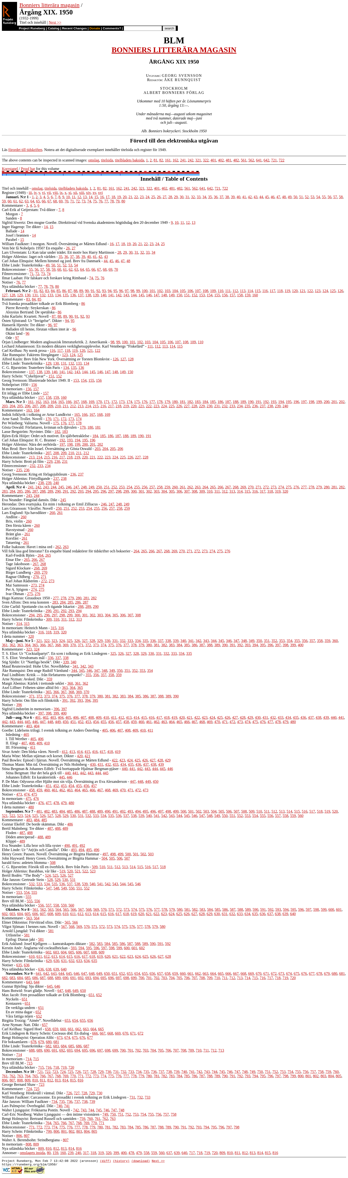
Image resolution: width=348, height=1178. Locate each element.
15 (96, 197)
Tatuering (13, 543)
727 (85, 1072)
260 (175, 487)
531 (80, 816)
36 (216, 197)
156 (225, 295)
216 (103, 406)
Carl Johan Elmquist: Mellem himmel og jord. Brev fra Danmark (51, 261)
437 (311, 717)
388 (209, 645)
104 (175, 291)
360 (335, 641)
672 (274, 974)
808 (20, 1080)
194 (281, 402)
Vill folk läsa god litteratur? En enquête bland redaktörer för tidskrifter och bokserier (66, 551)
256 (144, 487)
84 (53, 291)
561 (244, 160)
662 (198, 974)
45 (267, 197)
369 (65, 645)
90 (87, 291)
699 (134, 978)
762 (12, 1076)
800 (300, 1076)
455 (103, 722)
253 (121, 487)
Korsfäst (12, 538)
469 (209, 722)
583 (202, 910)
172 (114, 402)
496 (153, 811)
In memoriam (12, 389)
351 (267, 641)
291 (65, 491)
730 (108, 1072)
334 (138, 641)
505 (221, 811)
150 (179, 295)
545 (187, 816)
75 (95, 201)
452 (80, 722)
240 (285, 406)
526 (43, 816)
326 (77, 641)
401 (213, 160)
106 (190, 291)
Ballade (11, 231)
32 (193, 197)
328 (92, 641)
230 (209, 406)
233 (232, 406)
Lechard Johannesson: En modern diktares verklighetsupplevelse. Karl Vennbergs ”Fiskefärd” (73, 346)
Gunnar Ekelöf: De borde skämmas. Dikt (33, 824)
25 (153, 197)
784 (179, 1076)
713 (240, 978)
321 (198, 160)
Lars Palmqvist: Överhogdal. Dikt (27, 1106)
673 (281, 974)
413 (129, 717)
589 (248, 910)
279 (319, 487)
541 (156, 816)
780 (149, 1076)
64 (32, 201)
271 (258, 487)
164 (53, 402)
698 (126, 978)
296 (103, 491)
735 (146, 1072)
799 (293, 1076)
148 (164, 295)
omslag (93, 160)
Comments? (112, 28)
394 (255, 645)
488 (92, 811)
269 (243, 487)
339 (176, 641)
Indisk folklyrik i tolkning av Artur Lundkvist (36, 415)
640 (293, 914)
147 (156, 295)
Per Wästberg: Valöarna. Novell (26, 423)
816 (80, 1080)
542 (164, 816)
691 (73, 978)
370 (73, 645)
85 (58, 291)
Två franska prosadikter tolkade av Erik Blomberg (40, 304)
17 (108, 197)
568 (88, 910)
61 (15, 201)
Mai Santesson (17, 585)
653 (130, 974)
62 (21, 201)
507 (236, 811)
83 (47, 291)
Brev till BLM (13, 901)
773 (96, 1076)
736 (154, 1072)
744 (214, 1072)
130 (27, 295)
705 (179, 978)
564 (58, 910)
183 (197, 402)
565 (66, 910)
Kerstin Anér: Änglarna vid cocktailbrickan (35, 948)
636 (262, 914)
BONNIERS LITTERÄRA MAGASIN (174, 50)
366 (43, 645)
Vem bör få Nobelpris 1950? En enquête (32, 248)
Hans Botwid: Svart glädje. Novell (28, 991)
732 (123, 1072)
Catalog (54, 28)
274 (281, 487)
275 (288, 487)
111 (228, 291)
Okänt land (14, 333)
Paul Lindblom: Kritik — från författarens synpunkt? (42, 675)
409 (98, 717)
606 (35, 914)
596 (301, 910)
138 (88, 295)
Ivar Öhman (15, 594)
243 (46, 487)
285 (20, 491)
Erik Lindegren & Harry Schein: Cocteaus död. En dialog (45, 1033)
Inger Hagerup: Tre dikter (21, 227)
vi (43, 193)
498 (168, 811)
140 (103, 295)
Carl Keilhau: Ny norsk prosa (24, 350)
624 (171, 914)
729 (101, 1072)
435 (295, 717)
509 (251, 811)
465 (179, 722)
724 (63, 1072)
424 (212, 717)
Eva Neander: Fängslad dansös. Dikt (29, 500)
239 (277, 406)
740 (184, 1072)
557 (278, 816)
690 (65, 978)
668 (243, 974)
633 (240, 914)
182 (190, 402)
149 (171, 295)
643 (54, 974)
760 (336, 1072)
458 (126, 722)
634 (247, 914)
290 (58, 491)
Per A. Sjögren (17, 589)
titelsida (107, 160)
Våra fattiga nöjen (19, 1016)
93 (104, 291)
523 (20, 816)
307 (187, 491)
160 (255, 295)
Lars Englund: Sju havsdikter (24, 513)
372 (88, 645)
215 (95, 406)
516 (304, 811)
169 (91, 402)
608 (50, 914)
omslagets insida (32, 1153)
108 (205, 291)
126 (340, 291)
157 (232, 295)
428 (242, 717)
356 (304, 641)
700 (141, 978)
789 (217, 1076)
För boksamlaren (14, 1042)
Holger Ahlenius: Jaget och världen (28, 257)
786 (194, 1076)
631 (224, 914)
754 (290, 1072)
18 (113, 197)
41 (244, 197)
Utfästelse (13, 935)
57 (335, 197)
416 (151, 717)
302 (149, 491)
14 (90, 197)
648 (92, 974)
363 (20, 645)
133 (50, 295)
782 (164, 1076)
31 (187, 197)
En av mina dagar (19, 1012)
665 (221, 974)
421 (189, 717)
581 (187, 910)
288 (43, 491)
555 (263, 816)
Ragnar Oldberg (18, 577)
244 (53, 487)
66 (44, 201)
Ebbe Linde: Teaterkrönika (22, 265)
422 (197, 717)
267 (228, 487)
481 (228, 160)
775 (111, 1076)
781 (156, 1076)
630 (217, 914)
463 (164, 722)
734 (139, 1072)
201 (334, 402)
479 (285, 722)
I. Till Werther (16, 739)
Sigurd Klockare (18, 568)
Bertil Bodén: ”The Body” (22, 875)
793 (247, 1076)
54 (318, 197)
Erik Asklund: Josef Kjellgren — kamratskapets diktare (44, 944)
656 (152, 974)
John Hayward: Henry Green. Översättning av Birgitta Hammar (50, 858)
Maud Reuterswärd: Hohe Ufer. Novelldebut (35, 666)
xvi (100, 193)
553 (247, 816)
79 (117, 201)
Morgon (12, 214)
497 (160, 811)
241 (183, 160)
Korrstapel (10, 169)
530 (73, 816)
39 (233, 197)
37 (221, 197)
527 (50, 816)
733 (131, 1072)
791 (232, 1076)
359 (327, 641)
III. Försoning (16, 747)
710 (217, 978)
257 (152, 487)
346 (229, 641)
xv (94, 193)
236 (255, 406)
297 (111, 491)
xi (69, 193)
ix (61, 193)
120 (295, 291)
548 (209, 816)
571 (111, 910)
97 (126, 291)
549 (217, 816)
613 (88, 914)
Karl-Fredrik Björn (20, 555)
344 (213, 641)
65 (38, 201)
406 (76, 717)
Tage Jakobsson (18, 564)
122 (310, 291)
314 (240, 491)
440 (333, 717)
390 (225, 645)
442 (5, 722)
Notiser (7, 282)
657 (160, 974)
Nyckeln (12, 999)
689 (58, 978)
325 (69, 641)
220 (133, 406)
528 (58, 816)
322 (206, 160)
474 (247, 722)
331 (115, 641)
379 (141, 645)
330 (107, 641)
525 (35, 816)
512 (274, 811)
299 (126, 491)
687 (43, 978)
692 (80, 978)
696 (111, 978)
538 (134, 816)
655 (145, 974)
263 (197, 487)
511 (266, 811)
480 (293, 722)
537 (126, 816)
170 (99, 402)
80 (123, 201)
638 (277, 914)
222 (148, 406)
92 (98, 291)
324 (62, 641)
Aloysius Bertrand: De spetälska (30, 312)
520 (335, 811)
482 (236, 160)
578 (164, 910)
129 (20, 295)
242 (190, 160)
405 (68, 717)
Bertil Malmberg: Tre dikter (23, 828)
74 (89, 201)
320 (285, 491)
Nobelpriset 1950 (15, 385)
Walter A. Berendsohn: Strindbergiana (31, 1140)
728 (93, 1072)
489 (100, 811)
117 (272, 291)
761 (5, 1076)
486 (77, 811)
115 (257, 291)
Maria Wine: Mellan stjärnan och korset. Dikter (38, 756)
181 (182, 402)
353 (282, 641)
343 (206, 641)
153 (202, 295)
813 (57, 1080)
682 (5, 978)
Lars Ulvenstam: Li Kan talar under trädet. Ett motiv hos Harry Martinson (58, 252)
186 (220, 402)
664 (213, 974)
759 (328, 1072)
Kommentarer (12, 205)
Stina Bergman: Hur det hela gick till (34, 773)
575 (141, 910)
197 (304, 402)
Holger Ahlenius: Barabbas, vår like (29, 871)
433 (280, 717)
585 (217, 910)
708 (202, 978)
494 (138, 811)
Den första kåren (18, 525)
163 (46, 402)
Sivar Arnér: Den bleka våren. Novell (30, 752)
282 (341, 487)
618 (126, 914)
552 (240, 816)
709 (209, 978)
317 (262, 491)
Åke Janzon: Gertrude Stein (23, 880)
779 (141, 1076)
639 (285, 914)
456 (111, 722)
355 (297, 641)
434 (288, 717)
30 (181, 197)
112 (235, 291)
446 (35, 722)
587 (232, 910)
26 (159, 197)
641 (259, 160)
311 (217, 491)
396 (270, 645)
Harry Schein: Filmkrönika (22, 619)
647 (84, 974)
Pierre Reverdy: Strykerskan (27, 308)
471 (225, 722)
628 (202, 914)
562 (251, 160)
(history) (121, 1161)
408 (91, 717)
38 (227, 197)
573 (126, 910)
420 (182, 717)
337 (160, 641)
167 (76, 402)
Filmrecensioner (14, 274)
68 (55, 201)
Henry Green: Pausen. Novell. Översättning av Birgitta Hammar (50, 854)
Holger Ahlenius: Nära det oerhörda (29, 444)
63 (26, 201)
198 (311, 402)
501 (191, 811)
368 (58, 645)
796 (270, 1076)
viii (55, 193)
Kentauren (14, 1003)
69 (61, 201)
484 (62, 811)
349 (251, 641)
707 (194, 978)
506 (229, 811)
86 (64, 291)
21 (130, 197)
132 (43, 295)
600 (331, 910)
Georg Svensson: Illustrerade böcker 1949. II (36, 380)
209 (50, 406)
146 (149, 295)
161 (168, 160)
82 (161, 160)
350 (259, 641)
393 (247, 645)
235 (247, 406)
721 (274, 160)
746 (230, 1072)
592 (270, 910)
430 (258, 717)
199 (319, 402)
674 (289, 974)
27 (164, 197)
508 (244, 811)
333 (130, 641)
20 (125, 197)
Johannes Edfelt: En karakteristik (31, 777)
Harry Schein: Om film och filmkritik (30, 700)
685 (27, 978)
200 (326, 402)
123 (318, 291)
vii (49, 193)
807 (12, 1080)
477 (270, 722)
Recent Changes (74, 28)
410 (106, 717)
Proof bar (28, 169)
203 (5, 406)
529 (65, 816)
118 (280, 291)
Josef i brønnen (17, 235)
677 (312, 974)
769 (65, 1076)
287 (35, 491)
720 (293, 978)
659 (175, 974)
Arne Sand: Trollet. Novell (22, 419)
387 (202, 645)
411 (113, 717)
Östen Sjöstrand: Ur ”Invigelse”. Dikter (32, 321)
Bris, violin (14, 521)
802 (316, 1076)
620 (141, 914)
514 (289, 811)
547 (202, 816)
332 (122, 641)
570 (103, 910)
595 (293, 910)
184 (205, 402)
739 (176, 1072)
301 (141, 491)
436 (303, 717)
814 (65, 1080)
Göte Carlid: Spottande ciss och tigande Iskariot (38, 607)
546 (194, 816)
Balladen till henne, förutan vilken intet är (37, 329)
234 (240, 406)
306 (179, 491)
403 (53, 717)
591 (263, 910)
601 (339, 910)
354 (289, 641)
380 (149, 645)
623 (164, 914)
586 (225, 910)
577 (157, 910)
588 (240, 910)
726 (78, 1072)
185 (212, 402)
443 (12, 722)
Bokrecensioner (14, 269)
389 (217, 645)
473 (240, 722)
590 (255, 910)
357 (312, 641)
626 (186, 914)
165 (61, 402)
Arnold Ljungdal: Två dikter (23, 931)
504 (213, 811)
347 (236, 641)
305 (171, 491)
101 (152, 291)
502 (198, 811)
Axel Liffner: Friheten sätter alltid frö (30, 688)
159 (247, 295)
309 (202, 491)
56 (329, 197)
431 (265, 717)
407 (83, 717)
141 (111, 295)
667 (236, 974)
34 (204, 197)
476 (263, 722)
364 (27, 645)
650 (107, 974)
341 (191, 641)
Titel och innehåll (15, 188)
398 (285, 645)
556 (270, 816)
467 (194, 722)
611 (73, 914)
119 (287, 291)
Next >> (55, 22)
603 (12, 914)
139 (96, 295)
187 (228, 402)
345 (221, 641)
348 (244, 641)
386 (194, 645)
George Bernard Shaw (19, 1084)
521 (5, 816)
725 (70, 1072)
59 (4, 201)
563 (50, 910)
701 (149, 978)
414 (136, 717)
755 (298, 1072)
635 (255, 914)
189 (243, 402)
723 (55, 1072)
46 (273, 197)
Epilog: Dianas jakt (20, 939)
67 (49, 201)
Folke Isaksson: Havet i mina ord (27, 547)
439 (326, 717)
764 (27, 1076)
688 (50, 978)
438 (318, 717)
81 (155, 160)
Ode (9, 338)
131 (35, 295)
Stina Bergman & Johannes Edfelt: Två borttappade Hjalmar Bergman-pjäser (60, 769)
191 (258, 402)
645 (69, 974)
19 (119, 197)
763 (20, 1076)
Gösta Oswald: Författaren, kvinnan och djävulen (39, 427)
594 (285, 910)
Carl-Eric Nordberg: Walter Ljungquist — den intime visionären (50, 1114)
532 (88, 816)
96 (121, 291)
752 (275, 1072)
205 (20, 406)
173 (121, 402)
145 (141, 295)
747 (237, 1072)
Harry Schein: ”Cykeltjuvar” (23, 376)
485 (69, 811)
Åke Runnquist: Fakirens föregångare (30, 355)
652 (122, 974)
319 (277, 491)
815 (73, 1080)
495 (145, 811)
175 (137, 402)
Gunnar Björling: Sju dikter (23, 986)
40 (238, 197)
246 (68, 487)
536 (118, 816)
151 (187, 295)
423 (204, 717)
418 (166, 717)
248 (84, 487)
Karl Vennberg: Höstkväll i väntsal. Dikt (32, 1093)
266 (220, 487)
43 (255, 197)
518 (320, 811)
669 (251, 974)
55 (324, 197)
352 (274, 641)
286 (27, 491)
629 (209, 914)
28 (170, 197)
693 (88, 978)
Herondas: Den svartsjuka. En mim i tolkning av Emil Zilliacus (50, 504)
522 (12, 816)
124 (325, 291)
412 (121, 717)
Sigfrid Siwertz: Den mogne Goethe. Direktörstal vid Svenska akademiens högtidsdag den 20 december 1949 (85, 222)
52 (307, 197)
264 (205, 487)
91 (92, 291)
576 (149, 910)
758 (321, 1072)
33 (199, 197)
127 (5, 295)
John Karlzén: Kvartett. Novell (25, 316)
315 (247, 491)
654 (137, 974)
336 (153, 641)
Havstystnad (15, 530)
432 (273, 717)
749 (252, 1072)
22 (136, 197)
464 (171, 722)
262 (190, 487)
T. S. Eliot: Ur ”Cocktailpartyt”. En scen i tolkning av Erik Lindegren (54, 653)
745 (222, 1072)
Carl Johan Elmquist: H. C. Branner (29, 440)
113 (242, 291)
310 (209, 491)
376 (118, 645)
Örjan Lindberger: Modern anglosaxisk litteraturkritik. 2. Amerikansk (54, 342)
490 (107, 811)
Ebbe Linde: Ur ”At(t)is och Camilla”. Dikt (35, 850)
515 (297, 811)
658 (167, 974)
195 (288, 402)
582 (194, 910)
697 (118, 978)
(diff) (105, 1161)
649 (99, 974)
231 (217, 406)
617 (118, 914)
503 (206, 811)
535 (111, 816)
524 (27, 816)
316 (255, 491)
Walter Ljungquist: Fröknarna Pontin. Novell (36, 1110)
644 (61, 974)
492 (122, 811)
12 (79, 197)
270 (250, 487)
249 (91, 487)
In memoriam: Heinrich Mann (24, 628)
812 (50, 1080)
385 (187, 645)
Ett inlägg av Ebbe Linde (21, 393)
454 (96, 722)
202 (341, 402)
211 (65, 406)
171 (106, 402)
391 (232, 645)
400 (300, 645)
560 (300, 816)
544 (179, 816)
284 (12, 491)
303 (156, 491)
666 (228, 974)
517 (312, 811)
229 (202, 406)
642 (266, 160)
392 (240, 645)
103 (167, 291)
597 (308, 910)
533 (96, 816)
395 (263, 645)
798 (285, 1076)
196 (296, 402)
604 (20, 914)
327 (84, 641)
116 (265, 291)
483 (54, 811)
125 (333, 291)
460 (141, 722)
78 (112, 201)
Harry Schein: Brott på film (23, 461)
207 (35, 406)
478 (278, 722)
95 (115, 291)
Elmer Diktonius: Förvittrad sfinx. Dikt (31, 922)
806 (5, 1080)
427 (235, 717)
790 (225, 1076)
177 (152, 402)
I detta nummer (13, 636)
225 (171, 406)
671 (266, 974)
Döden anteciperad (20, 837)
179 (167, 402)
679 (327, 974)
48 (284, 197)
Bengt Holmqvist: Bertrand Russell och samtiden (39, 1119)
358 (320, 641)
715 (255, 978)
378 (134, 645)
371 (80, 645)
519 (327, 811)
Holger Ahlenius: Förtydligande (26, 479)
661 (190, 974)
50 (295, 197)
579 (172, 910)
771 (80, 1076)
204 (12, 406)
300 (134, 491)
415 (144, 717)
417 (159, 717)
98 (132, 291)
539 (141, 816)
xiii (81, 193)
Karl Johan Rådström (22, 581)
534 (103, 816)
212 (73, 406)
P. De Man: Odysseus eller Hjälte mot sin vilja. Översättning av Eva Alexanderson (64, 781)
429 (250, 717)
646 (76, 974)
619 (133, 914)
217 (111, 406)
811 (42, 1080)
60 (9, 201)
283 (5, 491)
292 (73, 491)
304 (164, 491)
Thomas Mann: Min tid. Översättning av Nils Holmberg (44, 764)
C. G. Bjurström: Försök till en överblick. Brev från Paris (45, 867)
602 (5, 914)
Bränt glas (13, 534)
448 (50, 722)
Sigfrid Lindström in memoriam (26, 709)
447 (43, 722)
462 (156, 722)
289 (50, 491)
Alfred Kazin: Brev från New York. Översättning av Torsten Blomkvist (56, 359)
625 (179, 914)
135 (65, 295)
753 (283, 1072)
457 (118, 722)
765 (35, 1076)
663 (205, 974)
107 (198, 291)
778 (134, 1076)
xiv (88, 193)
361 (5, 645)
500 (183, 811)
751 (267, 1072)
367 (50, 645)
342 (198, 641)
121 (302, 291)
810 (35, 1080)
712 (232, 978)
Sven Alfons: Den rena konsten (25, 602)
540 (149, 816)
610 (65, 914)
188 (235, 402)
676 (304, 974)
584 (210, 910)
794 (255, 1076)
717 (270, 978)
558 (285, 816)
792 (240, 1076)
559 (293, 816)
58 (341, 197)
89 (81, 291)
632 (232, 914)
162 (175, 160)
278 (311, 487)
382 (164, 645)
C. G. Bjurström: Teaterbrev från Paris (31, 368)
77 (106, 201)
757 (313, 1072)
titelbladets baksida (129, 160)
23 (142, 197)
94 (109, 291)
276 (296, 487)
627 (194, 914)
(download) (140, 1161)
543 (171, 816)
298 (118, 491)
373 (96, 645)
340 (183, 641)
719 (285, 978)
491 (115, 811)
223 (156, 406)
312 (224, 491)
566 (73, 910)
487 (84, 811)
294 (88, 491)
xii (75, 193)
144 (134, 295)
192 (266, 402)
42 (250, 197)
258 (159, 487)
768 (58, 1076)
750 (260, 1072)
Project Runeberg (32, 28)
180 (175, 402)
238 (270, 406)
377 (126, 645)
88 (75, 291)
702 (156, 978)
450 (65, 722)
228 (194, 406)
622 (156, 914)
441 (341, 717)
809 (27, 1080)
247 (76, 487)
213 (80, 406)
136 (73, 295)
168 (84, 402)
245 (61, 487)
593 (278, 910)
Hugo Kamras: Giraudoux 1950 (26, 598)
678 (319, 974)
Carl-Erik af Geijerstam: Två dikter (28, 210)
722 (281, 160)
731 (116, 1072)
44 (261, 197)
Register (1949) (14, 193)
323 (54, 641)
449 (58, 722)
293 (80, 491)
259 (167, 487)
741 (192, 1072)
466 (187, 722)
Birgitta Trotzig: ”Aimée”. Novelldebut (31, 1020)
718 (277, 978)
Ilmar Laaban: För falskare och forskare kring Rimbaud (44, 278)
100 (144, 291)
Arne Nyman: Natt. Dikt (20, 1025)
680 (334, 974)
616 (111, 914)
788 (209, 1076)
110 (220, 291)
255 (137, 487)
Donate (94, 28)
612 (80, 914)
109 (213, 291)
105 (182, 291)
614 (95, 914)
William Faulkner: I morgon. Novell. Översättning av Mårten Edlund (54, 244)
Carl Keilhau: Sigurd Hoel (22, 1029)
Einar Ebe (13, 560)
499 (176, 811)
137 (80, 295)
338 (168, 641)
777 (126, 1076)
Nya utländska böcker (18, 286)
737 (161, 1072)
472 (232, 722)
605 (27, 914)
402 (221, 160)
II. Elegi (12, 743)
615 (103, 914)
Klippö (11, 841)
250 (99, 487)
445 (27, 722)
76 (100, 201)
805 (338, 1076)
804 (331, 1076)
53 (312, 197)
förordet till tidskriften (25, 150)
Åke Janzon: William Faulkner (25, 1102)
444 (20, 722)
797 (278, 1076)
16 (102, 197)
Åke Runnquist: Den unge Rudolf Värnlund (35, 671)
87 (70, 291)
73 (83, 201)
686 (35, 978)
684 (20, 978)
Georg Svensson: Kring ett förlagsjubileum (34, 474)
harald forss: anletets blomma (24, 863)
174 (129, 402)
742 (199, 1072)
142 (118, 295)
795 (263, 1076)
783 (171, 1076)
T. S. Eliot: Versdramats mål (23, 658)
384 (179, 645)
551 (232, 816)
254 (129, 487)
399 (293, 645)
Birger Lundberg (18, 572)
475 (255, 722)
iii (30, 193)
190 (250, 402)
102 (160, 291)
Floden (11, 833)
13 (85, 197)
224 (164, 406)
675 (296, 974)
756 (305, 1072)
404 (61, 717)
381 (156, 645)
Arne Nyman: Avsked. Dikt (22, 679)
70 (66, 201)
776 (118, 1076)
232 (224, 406)
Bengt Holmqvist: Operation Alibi (28, 1038)
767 (50, 1076)
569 (96, 910)
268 (235, 487)
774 (103, 1076)
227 (186, 406)
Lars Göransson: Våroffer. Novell (27, 508)
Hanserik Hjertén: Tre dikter (23, 325)
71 (72, 201)
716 (262, 978)
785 (187, 1076)
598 (316, 910)
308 (194, 491)
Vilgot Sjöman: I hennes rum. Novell (30, 927)
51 (301, 197)
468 (202, 722)
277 (304, 487)
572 (119, 910)
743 (207, 1072)
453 (88, 722)
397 (278, 645)
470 (217, 722)
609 (58, 914)
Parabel (11, 240)
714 (247, 978)
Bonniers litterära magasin (49, 5)
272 (266, 487)
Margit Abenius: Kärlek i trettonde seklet (33, 683)
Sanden (11, 218)
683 (12, 978)
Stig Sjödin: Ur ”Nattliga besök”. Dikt (31, 662)
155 (217, 295)
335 (145, 641)
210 (58, 406)
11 (73, 197)
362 (12, 645)
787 (202, 1076)
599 (323, 910)
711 (224, 978)
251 (106, 487)
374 (103, 645)
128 (12, 295)
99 (138, 291)
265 (212, 487)
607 (43, 914)
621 (148, 914)
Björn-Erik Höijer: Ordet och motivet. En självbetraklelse (45, 436)
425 (220, 717)
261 (182, 487)
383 (171, 645)
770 (73, 1076)
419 (174, 717)
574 (134, 910)
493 (130, 811)
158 (240, 295)
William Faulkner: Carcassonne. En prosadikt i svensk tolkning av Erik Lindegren (64, 1097)
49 (290, 197)
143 (126, 295)
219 (126, 406)
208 (43, 406)
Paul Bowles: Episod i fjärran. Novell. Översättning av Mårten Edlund (55, 760)
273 (273, 487)
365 (35, 645)
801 (308, 1076)
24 (147, 197)
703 (164, 978)
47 (278, 197)
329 (100, 641)
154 (209, 295)
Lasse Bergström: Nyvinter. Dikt (26, 432)
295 (96, 491)
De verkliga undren (20, 1008)
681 (342, 974)
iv (35, 193)
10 (68, 197)
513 (282, 811)
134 (58, 295)
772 (88, 1076)
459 (134, 722)
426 (227, 717)
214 (88, 406)
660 (183, 974)
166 (68, 402)
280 (326, 487)
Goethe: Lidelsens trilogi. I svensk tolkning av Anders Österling (50, 730)
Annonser (9, 1153)
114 (250, 291)
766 (43, 1076)
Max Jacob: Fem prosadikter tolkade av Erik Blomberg (43, 995)
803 (323, 1076)
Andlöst (11, 517)
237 (262, 406)
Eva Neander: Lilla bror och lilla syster (31, 845)
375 (111, 645)
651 (114, 974)
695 (103, 978)
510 (259, 811)
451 (73, 722)
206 (27, 406)
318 (270, 491)
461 (149, 722)
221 (141, 406)
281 (334, 487)
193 (273, 402)
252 (114, 487)
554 (255, 816)
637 (270, 914)
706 (187, 978)
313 (232, 491)
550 (225, 816)
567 (81, 910)
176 (144, 402)
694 (96, 978)
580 (179, 910)
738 (169, 1072)
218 (118, 406)
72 (78, 201)
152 (194, 295)
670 (258, 974)
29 (176, 197)
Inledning (13, 735)
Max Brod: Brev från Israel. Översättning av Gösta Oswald (47, 449)
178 (159, 402)
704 (171, 978)
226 (179, 406)
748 (245, 1072)
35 (210, 197)
